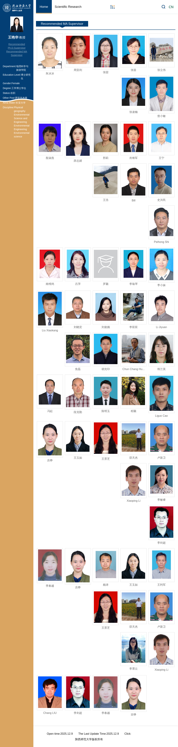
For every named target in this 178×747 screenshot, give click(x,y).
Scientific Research (68, 7)
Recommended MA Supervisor (16, 53)
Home (44, 7)
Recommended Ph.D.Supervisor (17, 46)
